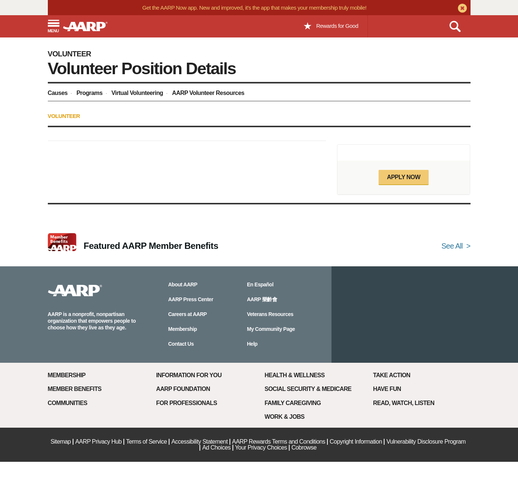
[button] (53, 27)
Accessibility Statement (199, 441)
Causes (58, 93)
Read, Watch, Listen (403, 403)
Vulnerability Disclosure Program (426, 441)
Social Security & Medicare (308, 389)
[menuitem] (59, 94)
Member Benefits (75, 389)
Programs (89, 93)
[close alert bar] (461, 9)
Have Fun (387, 389)
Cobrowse (304, 447)
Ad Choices (216, 447)
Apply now (403, 177)
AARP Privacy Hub (98, 441)
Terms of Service (146, 441)
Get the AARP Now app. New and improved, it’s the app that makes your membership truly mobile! (254, 7)
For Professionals (186, 403)
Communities (68, 403)
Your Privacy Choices (261, 447)
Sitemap (60, 441)
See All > (455, 246)
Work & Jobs (285, 417)
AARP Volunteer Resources (208, 93)
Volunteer (69, 54)
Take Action (391, 375)
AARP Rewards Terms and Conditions (278, 441)
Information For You (189, 375)
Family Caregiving (293, 403)
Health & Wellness (295, 375)
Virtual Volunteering (137, 93)
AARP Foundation (183, 389)
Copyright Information (356, 441)
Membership (67, 375)
